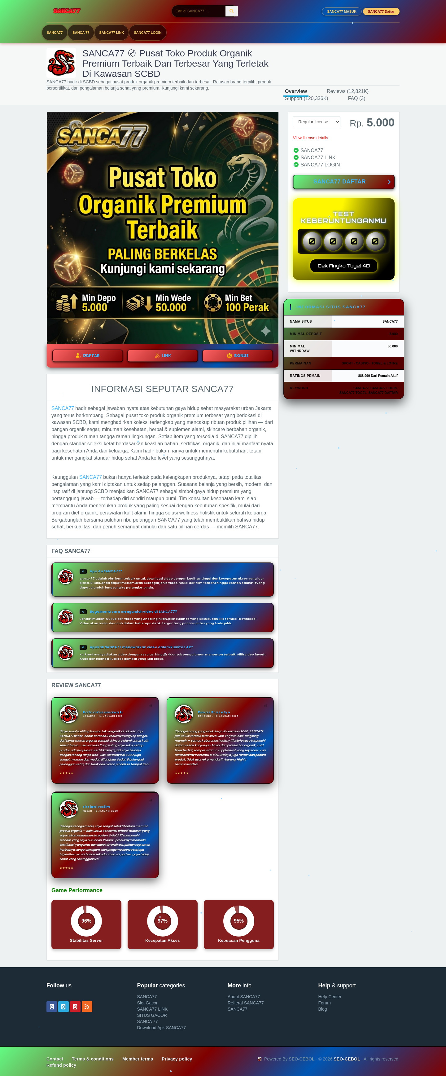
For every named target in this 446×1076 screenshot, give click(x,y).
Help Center (330, 996)
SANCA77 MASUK (341, 11)
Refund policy (61, 1065)
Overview (296, 91)
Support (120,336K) (306, 98)
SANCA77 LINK (111, 32)
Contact (54, 1058)
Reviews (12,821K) (348, 91)
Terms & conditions (93, 1058)
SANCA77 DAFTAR (352, 182)
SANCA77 (55, 32)
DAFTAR (88, 356)
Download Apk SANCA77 (161, 1027)
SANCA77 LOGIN (147, 32)
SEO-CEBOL (347, 1058)
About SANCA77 (244, 996)
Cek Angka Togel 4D (344, 266)
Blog (322, 1009)
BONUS (238, 356)
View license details (310, 137)
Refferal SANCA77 (246, 1002)
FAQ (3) (356, 98)
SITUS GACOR (152, 1015)
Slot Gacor (147, 1002)
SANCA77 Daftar (381, 11)
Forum (324, 1002)
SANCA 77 (80, 32)
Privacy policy (177, 1058)
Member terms (137, 1058)
